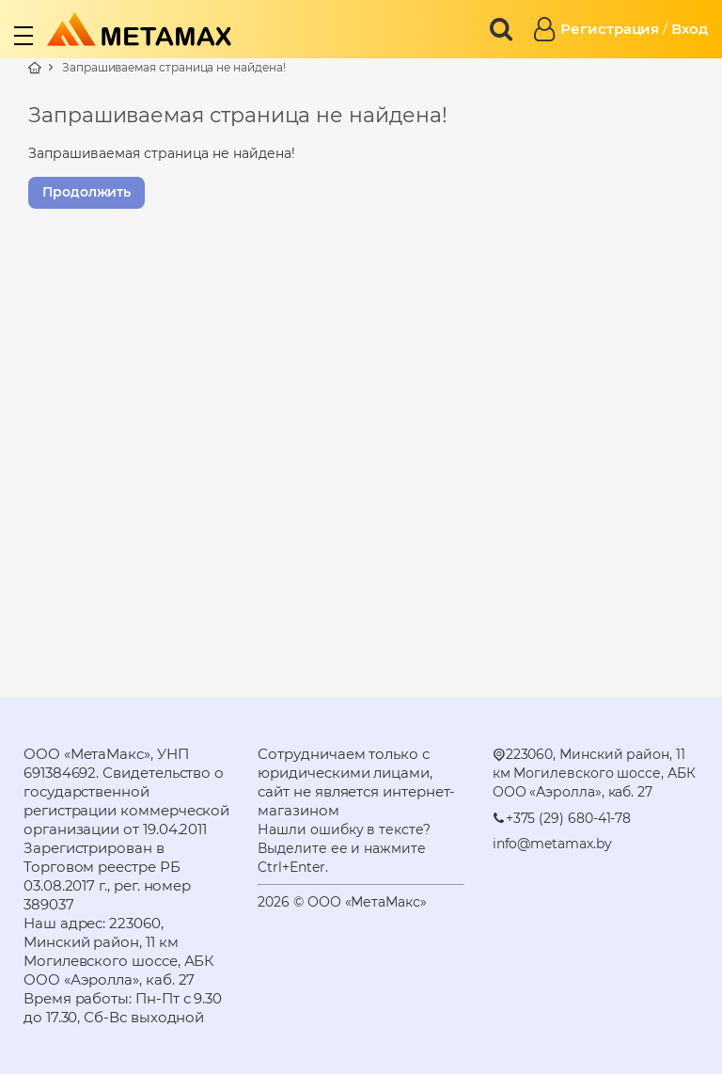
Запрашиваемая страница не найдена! (173, 67)
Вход (689, 29)
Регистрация (609, 29)
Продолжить (86, 191)
